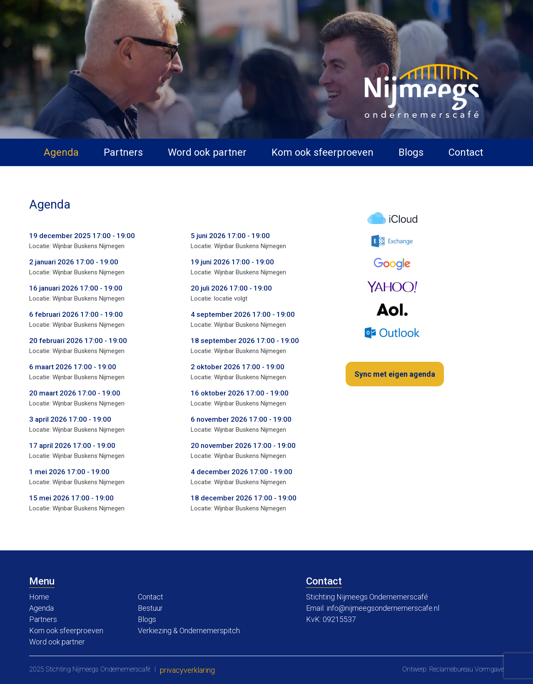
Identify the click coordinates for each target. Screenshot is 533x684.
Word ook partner (207, 152)
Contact (465, 152)
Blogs (411, 152)
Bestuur (150, 608)
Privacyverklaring (187, 670)
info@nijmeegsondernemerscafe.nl (382, 608)
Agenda (61, 152)
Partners (123, 152)
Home (39, 596)
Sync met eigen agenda (394, 374)
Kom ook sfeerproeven (322, 152)
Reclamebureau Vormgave (466, 669)
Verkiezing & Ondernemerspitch (189, 630)
